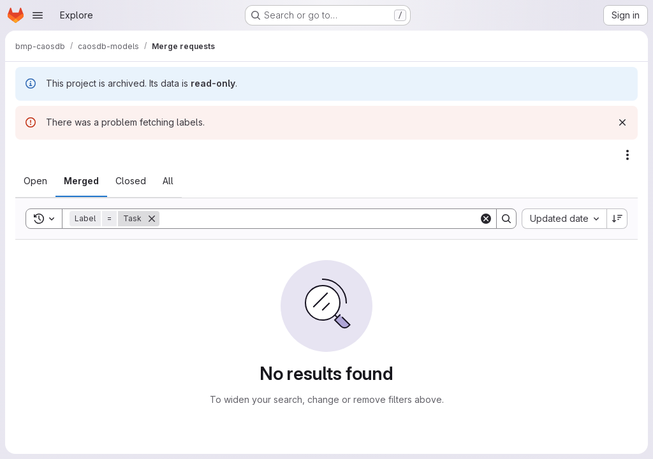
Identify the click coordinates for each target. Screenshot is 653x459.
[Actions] (627, 155)
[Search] (319, 218)
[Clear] (486, 218)
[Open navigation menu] (37, 15)
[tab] (35, 181)
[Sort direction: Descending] (617, 218)
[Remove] (151, 218)
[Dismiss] (622, 122)
